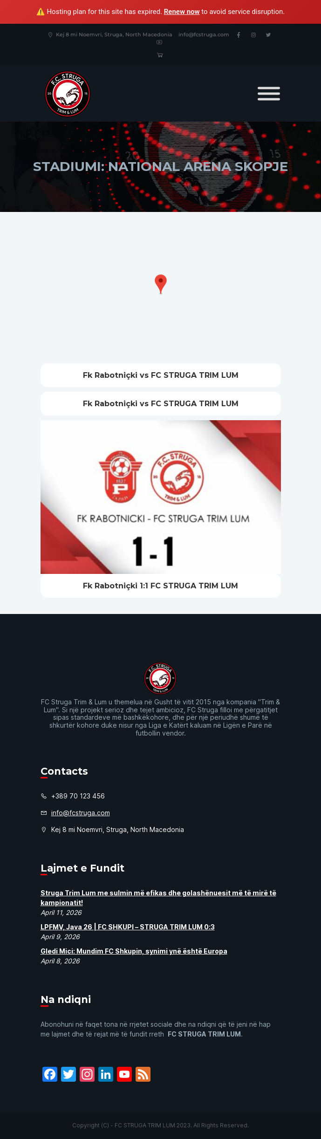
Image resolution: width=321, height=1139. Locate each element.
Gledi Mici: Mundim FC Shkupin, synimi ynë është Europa (134, 951)
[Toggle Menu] (269, 94)
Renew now (182, 11)
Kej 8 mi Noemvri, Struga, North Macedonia (109, 34)
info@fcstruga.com (203, 34)
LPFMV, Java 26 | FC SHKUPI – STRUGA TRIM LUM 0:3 (128, 927)
